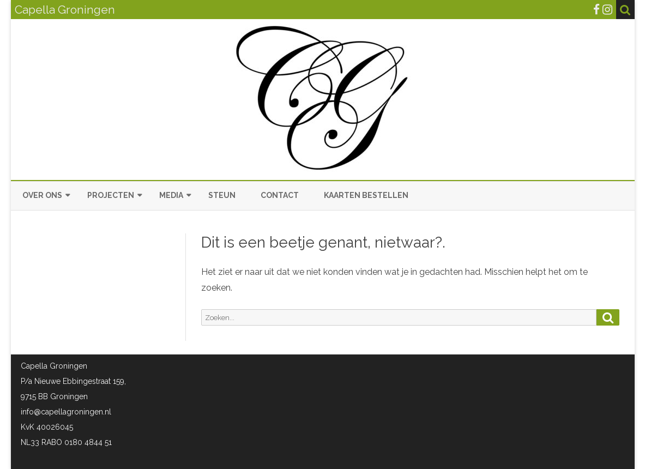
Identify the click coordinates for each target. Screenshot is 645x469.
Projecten (110, 195)
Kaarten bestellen (366, 195)
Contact (280, 195)
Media (171, 195)
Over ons (42, 195)
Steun (222, 195)
